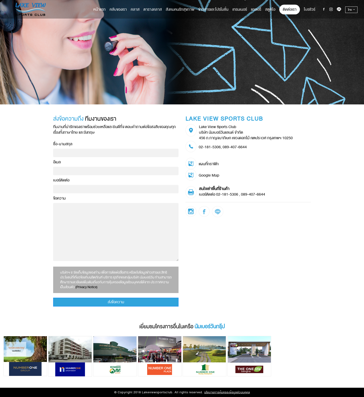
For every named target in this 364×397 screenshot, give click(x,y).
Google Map (209, 175)
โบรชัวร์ (309, 9)
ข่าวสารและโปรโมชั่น (213, 9)
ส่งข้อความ (116, 302)
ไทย (350, 9)
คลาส (135, 9)
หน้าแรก (99, 9)
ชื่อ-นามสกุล (62, 144)
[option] (25, 356)
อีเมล (57, 162)
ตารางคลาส (152, 9)
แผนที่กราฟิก (209, 164)
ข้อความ (59, 198)
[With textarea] (116, 232)
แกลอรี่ (256, 9)
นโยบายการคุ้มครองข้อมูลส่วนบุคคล (227, 392)
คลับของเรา (118, 9)
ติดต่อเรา (289, 9)
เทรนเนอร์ (239, 9)
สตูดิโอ (270, 9)
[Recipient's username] (116, 153)
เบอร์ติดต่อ (61, 180)
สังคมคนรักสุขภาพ (180, 9)
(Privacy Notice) (86, 287)
